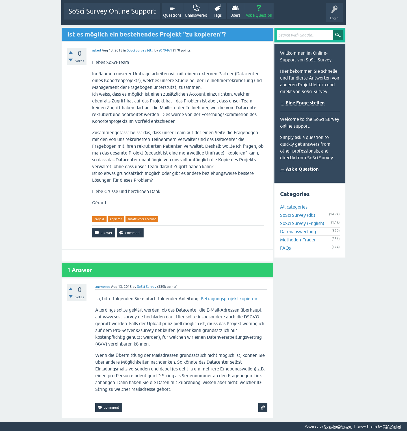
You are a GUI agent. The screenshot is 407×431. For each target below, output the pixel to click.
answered (102, 287)
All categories (294, 206)
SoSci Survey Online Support (112, 11)
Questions (172, 15)
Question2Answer (338, 426)
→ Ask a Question (299, 169)
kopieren (116, 219)
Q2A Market (392, 426)
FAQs (285, 247)
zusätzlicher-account (142, 219)
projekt (99, 219)
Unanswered (196, 15)
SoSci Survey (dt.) (140, 50)
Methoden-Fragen (298, 239)
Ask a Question (259, 15)
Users (235, 15)
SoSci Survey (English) (302, 223)
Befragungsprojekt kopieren (229, 298)
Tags (218, 15)
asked (96, 50)
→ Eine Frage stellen (302, 103)
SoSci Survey (146, 287)
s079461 (165, 50)
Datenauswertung (298, 231)
